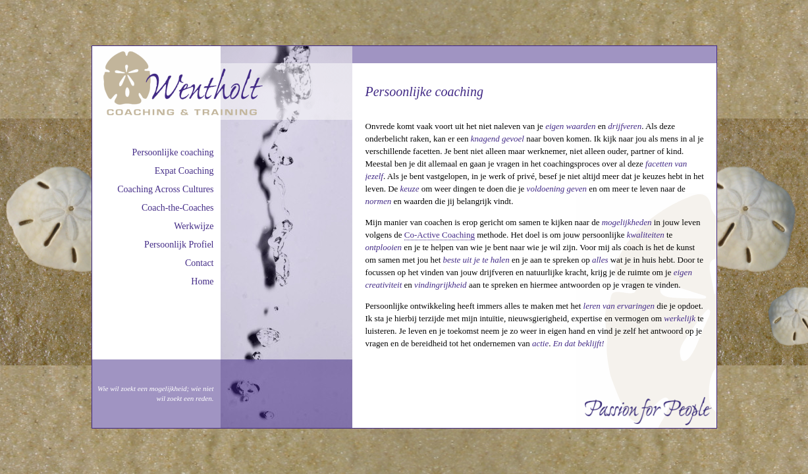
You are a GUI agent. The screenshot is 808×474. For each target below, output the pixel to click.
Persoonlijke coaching (172, 152)
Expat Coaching (184, 171)
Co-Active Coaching (439, 235)
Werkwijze (193, 226)
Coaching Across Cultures (165, 189)
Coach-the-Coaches (178, 208)
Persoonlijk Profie (177, 245)
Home (202, 281)
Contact (199, 263)
